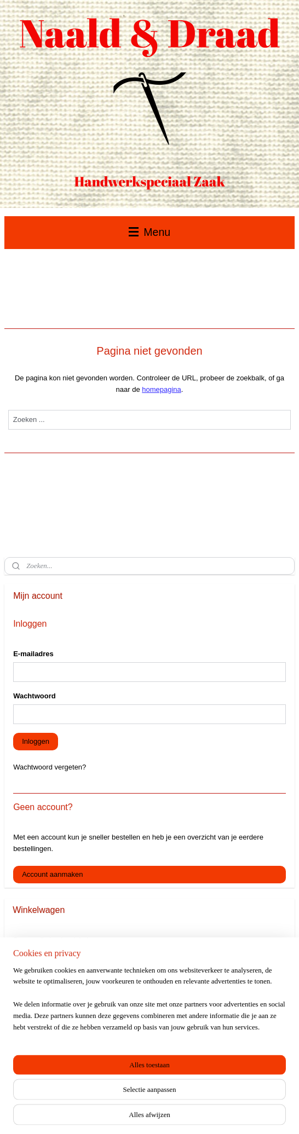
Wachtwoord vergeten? (49, 767)
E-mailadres (33, 654)
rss (137, 1113)
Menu (149, 232)
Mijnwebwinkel (257, 1113)
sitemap (117, 1113)
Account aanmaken (52, 874)
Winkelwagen (42, 963)
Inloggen (35, 741)
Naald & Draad (36, 1024)
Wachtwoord (34, 696)
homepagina (161, 389)
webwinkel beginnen (173, 1113)
